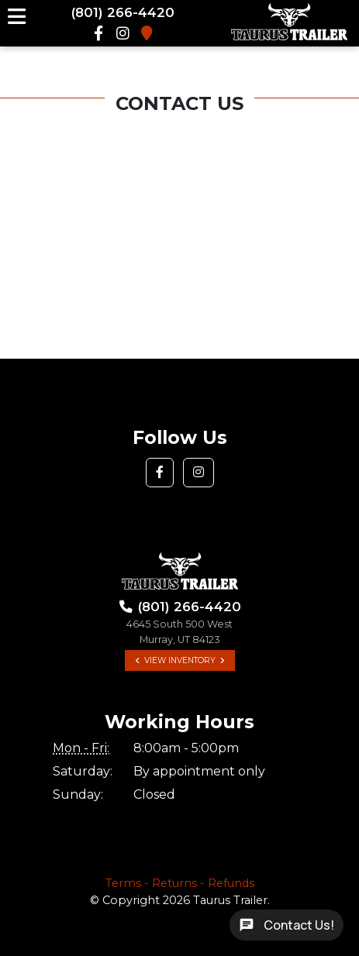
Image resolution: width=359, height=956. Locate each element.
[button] (160, 472)
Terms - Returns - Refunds (179, 883)
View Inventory (180, 660)
